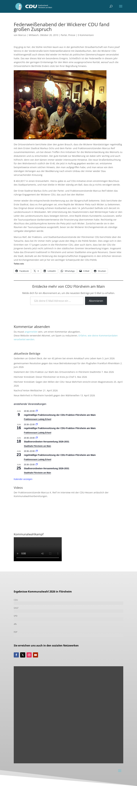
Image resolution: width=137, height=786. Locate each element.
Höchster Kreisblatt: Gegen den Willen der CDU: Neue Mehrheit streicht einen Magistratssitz (63, 381)
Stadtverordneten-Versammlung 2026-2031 (46, 441)
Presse (71, 35)
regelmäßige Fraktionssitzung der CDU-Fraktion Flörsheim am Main (60, 415)
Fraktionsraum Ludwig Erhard (37, 419)
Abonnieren (96, 301)
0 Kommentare (86, 35)
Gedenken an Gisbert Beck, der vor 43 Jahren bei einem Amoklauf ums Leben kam (58, 358)
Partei (64, 35)
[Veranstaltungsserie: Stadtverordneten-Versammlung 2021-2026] (36, 438)
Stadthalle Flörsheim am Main (37, 446)
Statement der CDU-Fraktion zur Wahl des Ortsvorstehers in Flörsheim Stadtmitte (57, 371)
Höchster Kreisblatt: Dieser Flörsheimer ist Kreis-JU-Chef (44, 376)
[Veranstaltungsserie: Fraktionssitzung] (36, 411)
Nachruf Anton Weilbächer (28, 390)
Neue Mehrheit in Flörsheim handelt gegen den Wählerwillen (47, 395)
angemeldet (31, 331)
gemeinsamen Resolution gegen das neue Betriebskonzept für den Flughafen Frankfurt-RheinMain (67, 363)
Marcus (22, 35)
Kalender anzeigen (23, 479)
